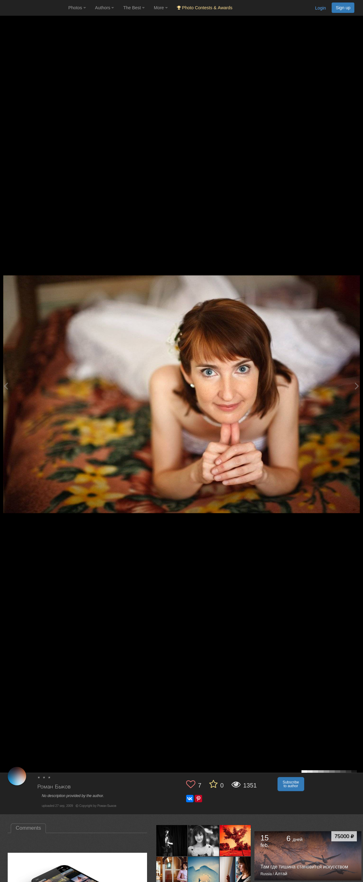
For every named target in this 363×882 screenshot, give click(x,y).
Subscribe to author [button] (291, 784)
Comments (28, 828)
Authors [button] (104, 8)
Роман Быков (54, 787)
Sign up (343, 8)
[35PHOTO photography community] (33, 7)
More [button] (161, 8)
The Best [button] (134, 8)
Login (320, 8)
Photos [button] (77, 8)
